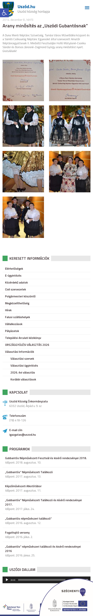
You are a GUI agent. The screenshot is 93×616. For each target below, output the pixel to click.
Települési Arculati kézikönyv (23, 338)
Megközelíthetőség (17, 303)
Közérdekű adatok (16, 282)
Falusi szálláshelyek (17, 317)
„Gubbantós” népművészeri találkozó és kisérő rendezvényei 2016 (43, 548)
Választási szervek (22, 358)
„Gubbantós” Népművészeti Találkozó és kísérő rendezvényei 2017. (43, 502)
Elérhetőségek (14, 268)
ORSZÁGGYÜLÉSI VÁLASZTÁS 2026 (27, 345)
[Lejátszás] (7, 580)
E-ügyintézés (13, 275)
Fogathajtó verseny (17, 532)
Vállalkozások (13, 324)
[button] (4, 12)
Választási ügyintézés (24, 365)
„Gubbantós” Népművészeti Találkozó (29, 472)
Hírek (8, 310)
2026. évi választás (22, 372)
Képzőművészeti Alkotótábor (23, 486)
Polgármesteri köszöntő (20, 296)
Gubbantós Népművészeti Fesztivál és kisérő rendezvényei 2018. (46, 458)
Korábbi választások (23, 379)
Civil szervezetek (15, 289)
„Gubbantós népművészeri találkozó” (28, 518)
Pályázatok (12, 331)
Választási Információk (19, 352)
